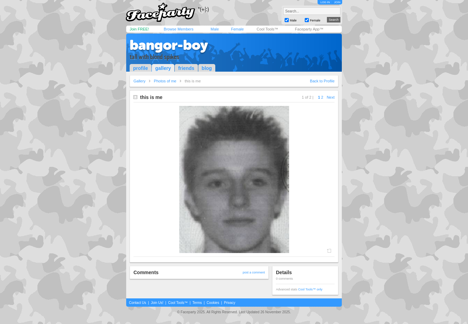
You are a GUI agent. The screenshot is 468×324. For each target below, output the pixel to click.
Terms (197, 303)
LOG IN (325, 2)
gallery (163, 68)
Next (331, 97)
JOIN (337, 2)
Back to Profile (322, 81)
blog (207, 68)
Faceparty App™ (309, 29)
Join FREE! (139, 29)
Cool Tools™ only (310, 289)
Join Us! (157, 303)
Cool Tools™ (267, 29)
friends (186, 68)
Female (237, 29)
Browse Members (178, 29)
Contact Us (137, 303)
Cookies (213, 303)
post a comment (254, 272)
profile (140, 68)
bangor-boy (169, 45)
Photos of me (165, 81)
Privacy (229, 303)
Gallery (139, 81)
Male (214, 29)
